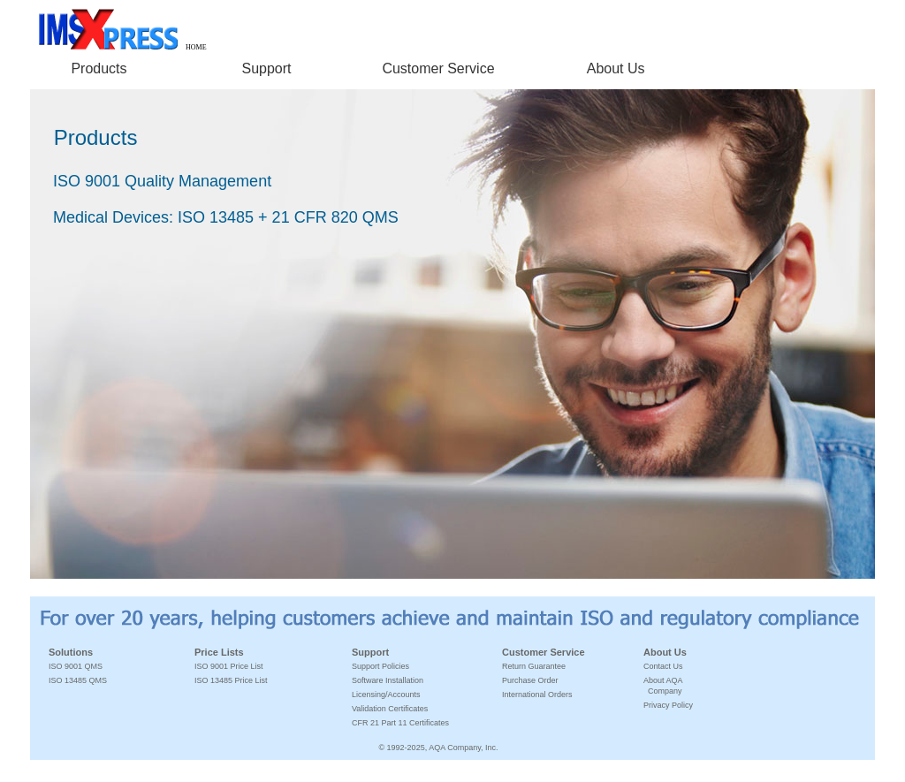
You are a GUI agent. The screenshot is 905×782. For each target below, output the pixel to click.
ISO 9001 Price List (228, 666)
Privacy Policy (668, 705)
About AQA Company (663, 685)
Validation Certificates (390, 708)
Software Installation (387, 680)
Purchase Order (530, 680)
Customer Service (438, 68)
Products (98, 68)
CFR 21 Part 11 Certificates (400, 722)
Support (267, 68)
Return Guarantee (534, 666)
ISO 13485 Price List (231, 680)
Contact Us (663, 666)
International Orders (537, 694)
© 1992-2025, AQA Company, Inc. (438, 747)
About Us (616, 68)
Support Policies (380, 666)
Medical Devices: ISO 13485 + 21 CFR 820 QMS (226, 217)
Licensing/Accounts (386, 694)
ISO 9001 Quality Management (162, 181)
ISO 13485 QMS (78, 680)
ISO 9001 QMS (76, 666)
